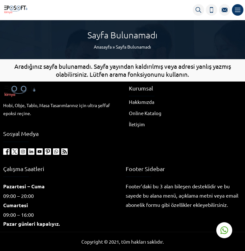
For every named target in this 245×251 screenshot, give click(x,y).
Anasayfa (103, 47)
